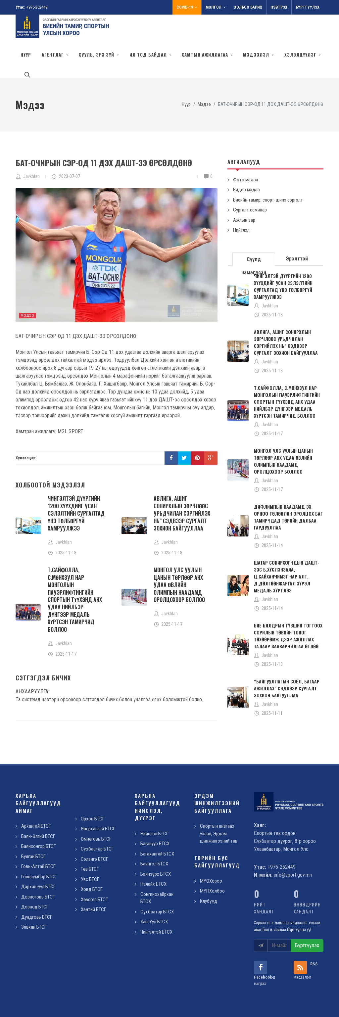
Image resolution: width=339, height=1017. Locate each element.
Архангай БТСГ (36, 796)
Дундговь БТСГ (36, 887)
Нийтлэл (241, 200)
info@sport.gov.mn (293, 845)
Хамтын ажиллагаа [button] (205, 54)
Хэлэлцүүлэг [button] (301, 54)
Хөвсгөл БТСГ (94, 870)
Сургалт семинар (250, 180)
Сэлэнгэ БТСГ (94, 829)
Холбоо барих (248, 7)
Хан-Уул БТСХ (154, 892)
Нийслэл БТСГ (154, 804)
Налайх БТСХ (153, 854)
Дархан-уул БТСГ (38, 857)
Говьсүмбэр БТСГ (39, 847)
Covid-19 (186, 7)
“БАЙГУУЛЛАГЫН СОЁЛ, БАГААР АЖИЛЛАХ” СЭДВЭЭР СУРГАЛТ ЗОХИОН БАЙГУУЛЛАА (286, 658)
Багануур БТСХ (155, 814)
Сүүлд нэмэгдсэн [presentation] (253, 231)
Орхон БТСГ (93, 789)
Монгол (216, 7)
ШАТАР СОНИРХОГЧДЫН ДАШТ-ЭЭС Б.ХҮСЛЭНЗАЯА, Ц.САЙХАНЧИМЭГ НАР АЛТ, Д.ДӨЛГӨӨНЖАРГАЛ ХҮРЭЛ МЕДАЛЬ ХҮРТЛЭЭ (286, 546)
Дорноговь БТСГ (38, 867)
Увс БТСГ (90, 850)
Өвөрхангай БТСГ (98, 799)
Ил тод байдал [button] (148, 54)
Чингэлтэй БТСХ (156, 902)
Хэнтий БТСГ (93, 880)
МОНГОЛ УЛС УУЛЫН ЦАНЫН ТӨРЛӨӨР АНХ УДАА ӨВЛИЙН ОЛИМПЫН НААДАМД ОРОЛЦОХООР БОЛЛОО (179, 555)
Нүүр (26, 54)
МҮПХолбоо (212, 861)
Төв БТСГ (90, 839)
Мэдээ (27, 286)
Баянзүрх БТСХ (155, 844)
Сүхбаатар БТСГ (97, 819)
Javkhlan (31, 146)
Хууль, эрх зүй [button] (97, 54)
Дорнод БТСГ (35, 877)
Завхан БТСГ (34, 897)
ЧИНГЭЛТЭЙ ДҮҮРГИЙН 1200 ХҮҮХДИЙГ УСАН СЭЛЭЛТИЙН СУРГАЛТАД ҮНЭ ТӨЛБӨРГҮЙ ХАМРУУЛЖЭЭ (76, 483)
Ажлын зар (244, 190)
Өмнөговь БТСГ (96, 809)
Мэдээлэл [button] (256, 54)
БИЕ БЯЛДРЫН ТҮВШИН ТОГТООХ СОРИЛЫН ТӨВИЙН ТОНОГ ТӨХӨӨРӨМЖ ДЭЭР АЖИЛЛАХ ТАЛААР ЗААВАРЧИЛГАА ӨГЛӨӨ (288, 606)
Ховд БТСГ (92, 859)
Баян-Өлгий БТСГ (38, 806)
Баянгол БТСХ (154, 834)
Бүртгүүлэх (307, 7)
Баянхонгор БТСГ (38, 816)
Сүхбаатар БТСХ (157, 882)
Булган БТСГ (33, 827)
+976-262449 (36, 7)
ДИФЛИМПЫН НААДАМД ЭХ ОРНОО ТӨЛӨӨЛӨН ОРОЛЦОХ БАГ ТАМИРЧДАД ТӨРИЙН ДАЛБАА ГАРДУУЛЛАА (288, 487)
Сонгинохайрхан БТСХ (156, 868)
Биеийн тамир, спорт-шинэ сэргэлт (268, 170)
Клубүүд (208, 871)
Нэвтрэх (278, 7)
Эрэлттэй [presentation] (297, 229)
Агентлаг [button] (53, 54)
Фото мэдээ (245, 150)
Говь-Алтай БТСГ (38, 837)
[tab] (253, 229)
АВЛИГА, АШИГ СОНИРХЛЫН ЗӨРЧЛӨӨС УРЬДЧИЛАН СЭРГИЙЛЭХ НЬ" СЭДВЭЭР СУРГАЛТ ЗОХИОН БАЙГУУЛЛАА (182, 483)
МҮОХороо (211, 851)
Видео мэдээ (246, 160)
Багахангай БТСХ (157, 824)
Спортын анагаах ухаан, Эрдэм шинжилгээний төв (218, 803)
